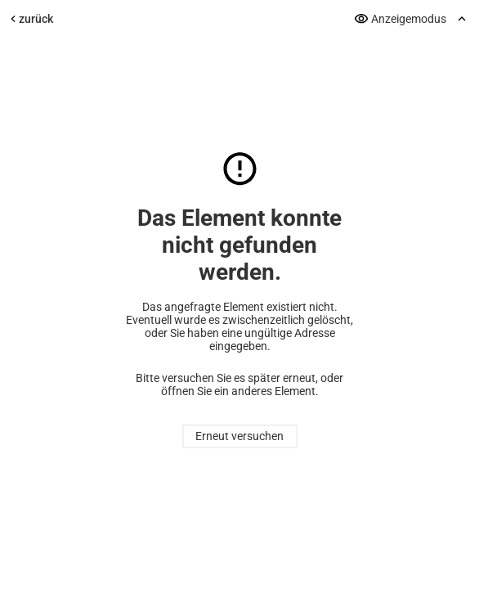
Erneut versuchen (239, 436)
